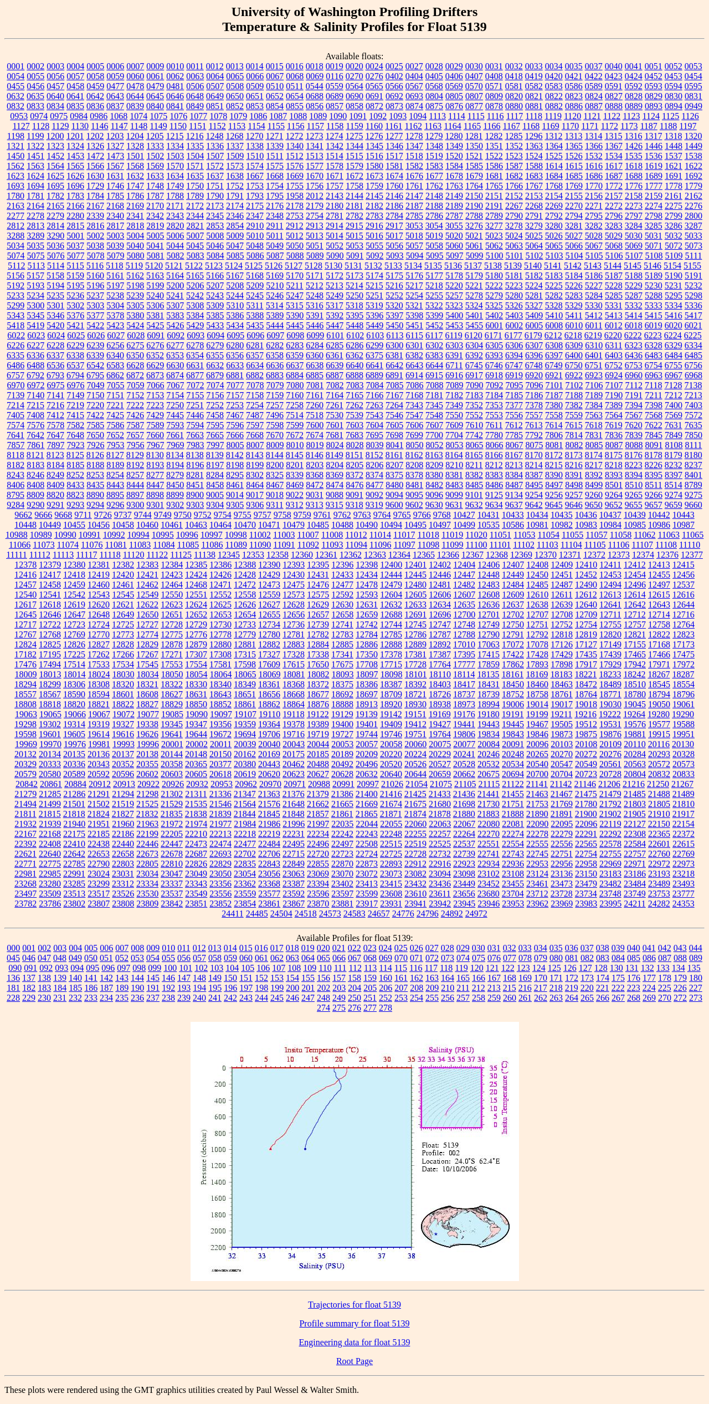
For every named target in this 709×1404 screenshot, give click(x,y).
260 (509, 997)
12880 (220, 644)
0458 (75, 86)
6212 (553, 335)
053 (137, 958)
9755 (242, 515)
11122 (157, 554)
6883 (275, 375)
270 (664, 997)
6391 (454, 355)
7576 (35, 425)
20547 (562, 764)
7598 (275, 425)
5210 (275, 285)
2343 (175, 215)
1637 (215, 176)
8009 (275, 445)
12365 (424, 554)
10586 (513, 524)
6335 (15, 355)
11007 (307, 534)
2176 (275, 205)
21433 (440, 794)
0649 (215, 96)
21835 (172, 814)
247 (308, 997)
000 (13, 948)
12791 (513, 634)
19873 (562, 734)
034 (540, 948)
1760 (394, 186)
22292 (610, 834)
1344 (354, 146)
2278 (35, 215)
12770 (99, 634)
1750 (195, 186)
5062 (494, 245)
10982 (562, 524)
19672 (220, 734)
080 (556, 958)
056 (184, 958)
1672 (354, 176)
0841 (175, 106)
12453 (610, 574)
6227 (35, 345)
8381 (454, 475)
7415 (75, 415)
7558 (554, 415)
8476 (354, 485)
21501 (74, 804)
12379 (50, 564)
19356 (220, 724)
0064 (215, 76)
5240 (155, 295)
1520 (454, 156)
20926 (173, 784)
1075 (158, 116)
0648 (195, 96)
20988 (319, 784)
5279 (494, 295)
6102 (355, 335)
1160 (374, 126)
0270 (354, 76)
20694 (513, 774)
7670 (275, 435)
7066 (156, 385)
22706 (269, 853)
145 (153, 978)
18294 (25, 684)
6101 (335, 335)
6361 (334, 355)
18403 (440, 684)
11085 (188, 544)
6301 (414, 345)
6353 (175, 355)
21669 (367, 804)
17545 (147, 664)
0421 (574, 76)
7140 (35, 395)
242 (230, 997)
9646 (574, 505)
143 (122, 978)
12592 (342, 594)
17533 (99, 664)
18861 (245, 704)
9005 (215, 495)
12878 (172, 644)
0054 (15, 76)
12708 (562, 614)
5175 (394, 275)
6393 (494, 355)
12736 (293, 624)
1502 (155, 156)
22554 (513, 843)
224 (649, 987)
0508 (235, 86)
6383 (434, 355)
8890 (95, 495)
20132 (25, 754)
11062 (644, 534)
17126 (562, 644)
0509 (255, 86)
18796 (683, 694)
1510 (255, 156)
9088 (334, 495)
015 (246, 948)
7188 (574, 395)
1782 (55, 195)
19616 (123, 734)
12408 (537, 564)
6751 (594, 365)
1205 (154, 136)
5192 (15, 285)
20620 (269, 774)
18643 (220, 694)
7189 (594, 395)
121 (492, 968)
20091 (513, 744)
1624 (35, 176)
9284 (15, 505)
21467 (562, 794)
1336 (215, 146)
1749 (175, 186)
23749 (635, 893)
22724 (367, 853)
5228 (614, 285)
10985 (635, 524)
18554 (683, 684)
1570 (175, 166)
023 (370, 948)
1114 (456, 116)
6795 (95, 375)
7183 (474, 395)
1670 (314, 176)
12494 (610, 584)
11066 (19, 544)
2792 (554, 215)
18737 (464, 694)
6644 (434, 365)
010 (168, 948)
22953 (537, 863)
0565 (374, 86)
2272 (614, 205)
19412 (415, 724)
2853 (215, 225)
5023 (494, 235)
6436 (634, 355)
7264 (394, 405)
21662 (318, 804)
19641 (172, 734)
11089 (236, 544)
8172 (554, 455)
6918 (494, 375)
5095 (435, 255)
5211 (294, 285)
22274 (513, 834)
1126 (689, 116)
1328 (135, 146)
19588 (683, 724)
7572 (693, 415)
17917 (586, 664)
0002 (35, 66)
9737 (123, 515)
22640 (50, 853)
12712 (635, 614)
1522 (494, 156)
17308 (220, 654)
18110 (440, 674)
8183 (35, 465)
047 (44, 958)
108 (294, 968)
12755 (610, 624)
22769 (683, 853)
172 (571, 978)
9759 (302, 515)
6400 (574, 355)
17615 (293, 664)
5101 (514, 255)
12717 (25, 624)
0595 (693, 86)
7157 (235, 395)
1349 (454, 146)
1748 (155, 186)
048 (59, 958)
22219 (269, 834)
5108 (654, 255)
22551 (488, 843)
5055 (374, 245)
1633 (155, 176)
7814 (574, 435)
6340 (115, 355)
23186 (635, 873)
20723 (586, 774)
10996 (187, 534)
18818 (50, 704)
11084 (163, 544)
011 (183, 948)
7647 (55, 435)
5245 (255, 295)
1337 (235, 146)
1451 (35, 156)
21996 (293, 824)
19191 (513, 714)
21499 (50, 804)
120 (477, 968)
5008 (215, 235)
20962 (246, 784)
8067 (514, 445)
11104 (571, 544)
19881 (635, 734)
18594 (99, 694)
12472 (245, 584)
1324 (75, 146)
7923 (76, 445)
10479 (293, 524)
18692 (342, 694)
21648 (293, 804)
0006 (115, 66)
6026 (96, 335)
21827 (123, 814)
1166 (491, 126)
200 (292, 987)
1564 (55, 166)
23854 (245, 903)
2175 (255, 205)
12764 (683, 624)
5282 (554, 295)
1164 (452, 126)
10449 (50, 524)
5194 (55, 285)
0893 (653, 106)
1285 (513, 136)
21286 (74, 794)
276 (354, 1007)
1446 (653, 146)
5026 (554, 235)
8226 (653, 465)
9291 (55, 505)
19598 (25, 734)
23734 (586, 893)
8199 (255, 465)
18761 (562, 694)
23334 (147, 883)
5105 (594, 255)
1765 (494, 186)
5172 (334, 275)
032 (509, 948)
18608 (147, 694)
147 (184, 978)
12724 (99, 624)
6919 (514, 375)
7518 (314, 415)
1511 (274, 156)
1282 (493, 136)
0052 (673, 66)
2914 (334, 225)
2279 (55, 215)
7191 (634, 395)
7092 (495, 385)
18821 (99, 704)
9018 (275, 495)
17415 (488, 654)
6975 (56, 385)
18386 (367, 684)
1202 (95, 136)
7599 (295, 425)
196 (230, 987)
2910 (255, 225)
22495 (293, 843)
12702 (513, 614)
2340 (115, 215)
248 (323, 997)
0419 (534, 76)
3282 (594, 225)
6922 (574, 375)
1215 (174, 136)
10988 (17, 534)
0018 (314, 66)
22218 (245, 834)
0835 (75, 106)
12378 (25, 564)
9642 (534, 505)
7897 (56, 445)
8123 (55, 455)
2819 (155, 225)
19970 (50, 744)
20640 (391, 774)
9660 (693, 505)
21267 (682, 784)
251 (370, 997)
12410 (586, 564)
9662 (23, 515)
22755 (610, 853)
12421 (147, 574)
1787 (155, 195)
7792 (534, 435)
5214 (354, 285)
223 (633, 987)
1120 (572, 116)
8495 (534, 485)
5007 (195, 235)
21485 (635, 794)
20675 (488, 774)
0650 (235, 96)
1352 (514, 146)
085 (633, 958)
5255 (434, 295)
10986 (659, 524)
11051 (500, 534)
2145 (374, 195)
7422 (95, 415)
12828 (123, 644)
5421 (75, 325)
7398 (653, 405)
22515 (391, 843)
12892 (440, 644)
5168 (255, 275)
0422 (594, 76)
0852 (235, 106)
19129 (342, 714)
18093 (343, 674)
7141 (55, 395)
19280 (659, 714)
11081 (116, 544)
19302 (50, 724)
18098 (392, 674)
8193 (155, 465)
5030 (634, 235)
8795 (15, 495)
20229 (440, 754)
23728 (562, 893)
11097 (404, 544)
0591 (614, 86)
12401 (415, 564)
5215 (374, 285)
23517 (99, 893)
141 (90, 978)
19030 (610, 704)
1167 (511, 126)
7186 (534, 395)
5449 (374, 325)
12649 (123, 614)
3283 (614, 225)
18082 (318, 674)
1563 (35, 166)
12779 (245, 634)
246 (292, 997)
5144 (612, 265)
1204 (134, 136)
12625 (220, 604)
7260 (314, 405)
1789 (195, 195)
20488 (318, 764)
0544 (314, 86)
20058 (391, 744)
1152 (216, 126)
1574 (255, 166)
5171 (314, 275)
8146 (314, 455)
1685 (574, 176)
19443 (488, 724)
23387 (293, 883)
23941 (415, 903)
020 (323, 948)
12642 (635, 604)
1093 (398, 116)
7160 (295, 395)
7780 (494, 435)
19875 (586, 734)
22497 (342, 843)
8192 (135, 465)
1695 (55, 186)
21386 (342, 794)
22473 (196, 843)
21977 (220, 824)
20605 (196, 774)
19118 (293, 714)
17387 (440, 654)
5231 (673, 285)
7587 (135, 425)
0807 (474, 96)
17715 (391, 664)
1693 (15, 186)
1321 (15, 146)
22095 (562, 824)
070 (401, 958)
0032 (514, 66)
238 (168, 997)
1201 (75, 136)
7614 (554, 425)
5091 (355, 255)
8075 (534, 445)
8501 (614, 485)
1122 (611, 116)
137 (28, 978)
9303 (195, 505)
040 (633, 948)
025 (401, 948)
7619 (614, 425)
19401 (367, 724)
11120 (134, 554)
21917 (683, 814)
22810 (172, 863)
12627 (269, 604)
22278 (537, 834)
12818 (562, 634)
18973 (464, 704)
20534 (513, 764)
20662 (464, 774)
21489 (683, 794)
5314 (275, 305)
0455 (15, 86)
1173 (629, 126)
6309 (574, 345)
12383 (147, 564)
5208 (235, 285)
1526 (574, 156)
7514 (295, 415)
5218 (434, 285)
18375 (342, 684)
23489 (659, 883)
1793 (255, 195)
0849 (195, 106)
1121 (591, 116)
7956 (136, 445)
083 (602, 958)
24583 (354, 913)
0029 (454, 66)
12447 (464, 574)
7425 (115, 415)
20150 (220, 754)
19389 (318, 724)
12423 (172, 574)
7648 (75, 435)
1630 (95, 176)
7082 (335, 385)
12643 (659, 604)
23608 (391, 893)
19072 (123, 714)
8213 (514, 465)
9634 (494, 505)
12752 (562, 624)
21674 (391, 804)
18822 (123, 704)
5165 (195, 275)
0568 (434, 86)
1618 (634, 166)
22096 (586, 824)
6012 (614, 325)
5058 (434, 245)
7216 (55, 405)
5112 (16, 265)
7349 (454, 405)
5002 (95, 235)
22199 (147, 834)
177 (649, 978)
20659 (440, 774)
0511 (294, 86)
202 (323, 987)
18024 (99, 674)
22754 (586, 853)
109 (309, 968)
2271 (594, 205)
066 (339, 958)
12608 (488, 594)
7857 (16, 445)
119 (461, 968)
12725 (123, 624)
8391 (574, 475)
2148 (434, 195)
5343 (15, 315)
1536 (653, 156)
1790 (215, 195)
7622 (653, 425)
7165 (354, 395)
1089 (318, 116)
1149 (158, 126)
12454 (635, 574)
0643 (115, 96)
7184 (494, 395)
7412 (55, 415)
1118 (533, 116)
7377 (514, 405)
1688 (634, 176)
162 (416, 978)
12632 (391, 604)
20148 (196, 754)
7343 (414, 405)
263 (556, 997)
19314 (74, 724)
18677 (318, 694)
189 (122, 987)
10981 (537, 524)
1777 (653, 186)
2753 (295, 215)
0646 (175, 96)
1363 (534, 146)
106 (263, 968)
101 (185, 968)
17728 (415, 664)
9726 (103, 515)
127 (585, 968)
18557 (25, 694)
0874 (414, 106)
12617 (25, 604)
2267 (514, 205)
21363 (269, 794)
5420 (55, 325)
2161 (673, 195)
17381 (415, 654)
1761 (414, 186)
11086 (212, 544)
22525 (440, 843)
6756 (693, 365)
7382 (574, 405)
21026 (392, 784)
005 (90, 948)
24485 (257, 913)
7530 (334, 415)
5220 (454, 285)
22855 (318, 863)
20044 (318, 744)
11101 (500, 544)
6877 (195, 375)
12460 (99, 584)
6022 (16, 335)
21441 (488, 794)
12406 (488, 564)
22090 (537, 824)
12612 (586, 594)
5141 (553, 265)
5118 (114, 265)
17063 (488, 644)
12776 (196, 634)
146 (168, 978)
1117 (514, 116)
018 (292, 948)
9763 (362, 515)
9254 (534, 495)
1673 (374, 176)
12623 (172, 604)
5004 (135, 235)
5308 (195, 305)
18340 (220, 684)
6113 (394, 335)
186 (90, 987)
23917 (367, 903)
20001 (172, 744)
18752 (513, 694)
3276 (474, 225)
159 (370, 978)
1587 (514, 166)
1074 (138, 116)
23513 (74, 893)
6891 (394, 375)
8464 (255, 485)
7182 (454, 395)
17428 (537, 654)
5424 (135, 325)
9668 (63, 515)
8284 (215, 475)
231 (59, 997)
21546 (220, 804)
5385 (215, 315)
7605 (394, 425)
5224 (534, 285)
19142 (391, 714)
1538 (693, 156)
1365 (574, 146)
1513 (314, 156)
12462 (147, 584)
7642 (35, 435)
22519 (415, 843)
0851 (215, 106)
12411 (610, 564)
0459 (95, 86)
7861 (36, 445)
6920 (534, 375)
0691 (374, 96)
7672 (295, 435)
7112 (634, 385)
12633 (415, 604)
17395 (464, 654)
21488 (659, 794)
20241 (464, 754)
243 (246, 997)
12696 (440, 614)
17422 (513, 654)
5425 (155, 325)
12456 (683, 574)
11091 (284, 544)
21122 (512, 784)
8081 (554, 445)
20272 (586, 754)
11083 (140, 544)
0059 (115, 76)
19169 (440, 714)
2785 (414, 215)
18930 (415, 704)
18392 (415, 684)
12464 (172, 584)
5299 (15, 305)
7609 (454, 425)
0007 (135, 66)
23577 (269, 893)
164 (447, 978)
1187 (648, 126)
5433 (215, 325)
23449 (464, 883)
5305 (135, 305)
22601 (659, 843)
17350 (367, 654)
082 (587, 958)
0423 (614, 76)
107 (278, 968)
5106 (614, 255)
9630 (434, 505)
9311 (274, 505)
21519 (123, 804)
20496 (367, 764)
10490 (367, 524)
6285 (334, 345)
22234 (318, 834)
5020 (454, 235)
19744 (367, 734)
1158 (334, 126)
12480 (415, 584)
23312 (123, 883)
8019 (315, 445)
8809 (35, 495)
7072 (195, 385)
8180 (693, 455)
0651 (255, 96)
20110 (634, 744)
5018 (414, 235)
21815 (50, 814)
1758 (354, 186)
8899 (175, 495)
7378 (534, 405)
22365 (659, 834)
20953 (221, 784)
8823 (75, 495)
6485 (693, 355)
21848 (293, 814)
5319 (374, 305)
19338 (147, 724)
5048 (255, 245)
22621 (25, 853)
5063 (514, 245)
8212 (494, 465)
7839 (634, 435)
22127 (635, 824)
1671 (334, 176)
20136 (99, 754)
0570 (474, 86)
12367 (472, 554)
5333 (653, 305)
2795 (594, 215)
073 (447, 958)
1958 (295, 195)
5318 (354, 305)
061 (261, 958)
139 (59, 978)
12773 (123, 634)
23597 (342, 893)
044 (695, 948)
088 (680, 958)
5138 (493, 265)
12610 (537, 594)
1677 (434, 176)
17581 (220, 664)
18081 (294, 674)
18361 (269, 684)
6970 (16, 385)
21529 (172, 804)
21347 (245, 794)
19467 (537, 724)
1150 (178, 126)
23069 (318, 873)
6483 (653, 355)
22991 (74, 873)
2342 (155, 215)
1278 (414, 136)
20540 (537, 764)
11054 (548, 534)
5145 (632, 265)
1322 (35, 146)
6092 (175, 335)
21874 (415, 814)
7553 (494, 415)
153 (277, 978)
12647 (74, 614)
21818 (74, 814)
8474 (334, 485)
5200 (175, 285)
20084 (488, 744)
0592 (634, 86)
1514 (334, 156)
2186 (394, 205)
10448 (25, 524)
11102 (524, 544)
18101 (416, 674)
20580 (50, 774)
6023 (36, 335)
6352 (155, 355)
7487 (255, 415)
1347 (414, 146)
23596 (318, 893)
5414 (634, 315)
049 (75, 958)
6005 (534, 325)
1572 (215, 166)
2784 (394, 215)
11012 (356, 534)
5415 (653, 315)
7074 (215, 385)
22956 (562, 863)
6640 (354, 365)
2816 (95, 225)
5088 (295, 255)
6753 (634, 365)
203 (339, 987)
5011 (274, 235)
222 (618, 987)
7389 (614, 405)
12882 (269, 644)
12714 (659, 614)
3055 (454, 225)
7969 (175, 445)
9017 (255, 495)
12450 (537, 574)
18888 (342, 704)
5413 (614, 315)
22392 (25, 843)
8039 (375, 445)
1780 (15, 195)
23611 (439, 893)
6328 (653, 345)
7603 (354, 425)
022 (354, 948)
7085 (395, 385)
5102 (534, 255)
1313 (573, 136)
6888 (354, 375)
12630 (342, 604)
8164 (454, 455)
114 (385, 968)
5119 (134, 265)
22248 (391, 834)
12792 (537, 634)
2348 (275, 215)
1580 (374, 166)
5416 (673, 315)
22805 (147, 863)
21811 (25, 814)
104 (232, 968)
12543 (99, 594)
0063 (195, 76)
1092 (378, 116)
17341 (342, 654)
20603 (172, 774)
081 (571, 958)
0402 (394, 76)
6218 (573, 335)
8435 (95, 485)
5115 (75, 265)
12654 (245, 614)
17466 (659, 654)
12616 (683, 594)
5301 (55, 305)
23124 (537, 873)
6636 (275, 365)
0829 (653, 96)
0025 (394, 66)
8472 (314, 485)
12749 (488, 624)
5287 (634, 295)
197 (246, 987)
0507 (215, 86)
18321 (147, 684)
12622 (147, 604)
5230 (653, 285)
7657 (135, 435)
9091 (354, 495)
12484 (513, 584)
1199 (35, 136)
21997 (318, 824)
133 (663, 968)
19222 (610, 714)
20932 (197, 784)
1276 (374, 136)
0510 (275, 86)
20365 (196, 764)
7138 (693, 385)
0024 (374, 66)
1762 (434, 186)
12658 (342, 614)
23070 (342, 873)
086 (649, 958)
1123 (631, 116)
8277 (155, 475)
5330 (594, 305)
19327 (123, 724)
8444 (135, 485)
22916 (440, 863)
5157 (35, 275)
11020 (476, 534)
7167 (394, 395)
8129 (135, 455)
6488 (35, 365)
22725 (391, 853)
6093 (195, 335)
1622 (693, 166)
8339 (295, 475)
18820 (74, 704)
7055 (116, 385)
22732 (440, 853)
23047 (172, 873)
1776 (634, 186)
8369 (334, 475)
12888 (391, 644)
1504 (195, 156)
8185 (75, 465)
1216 (194, 136)
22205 (172, 834)
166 (478, 978)
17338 (318, 654)
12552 (220, 594)
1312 (553, 136)
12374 (643, 554)
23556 (220, 893)
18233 (610, 674)
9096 (434, 495)
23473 (562, 883)
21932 (25, 824)
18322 (172, 684)
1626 (75, 176)
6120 (473, 335)
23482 (610, 883)
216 (525, 987)
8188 (95, 465)
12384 (172, 564)
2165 (55, 205)
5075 (36, 255)
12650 (147, 614)
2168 (115, 205)
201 (308, 987)
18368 (293, 684)
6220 (613, 335)
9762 (342, 515)
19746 (391, 734)
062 (277, 958)
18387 (391, 684)
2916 (374, 225)
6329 (673, 345)
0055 (35, 76)
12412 (635, 564)
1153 (236, 126)
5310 (235, 305)
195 (215, 987)
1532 (594, 156)
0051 (653, 66)
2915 (354, 225)
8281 (195, 475)
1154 (256, 126)
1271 (274, 136)
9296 (115, 505)
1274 (334, 136)
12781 (293, 634)
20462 (293, 764)
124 (539, 968)
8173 (574, 455)
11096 (380, 544)
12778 (220, 634)
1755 (295, 186)
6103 (375, 335)
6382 (414, 355)
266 (602, 997)
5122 (194, 265)
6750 (574, 365)
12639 (562, 604)
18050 (172, 674)
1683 (534, 176)
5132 (373, 265)
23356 (220, 883)
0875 (434, 106)
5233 (15, 295)
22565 (586, 843)
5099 (475, 255)
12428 (245, 574)
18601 (123, 694)
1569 (155, 166)
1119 (553, 116)
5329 (574, 305)
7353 (494, 405)
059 (230, 958)
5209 (255, 285)
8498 (574, 485)
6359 (295, 355)
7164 (334, 395)
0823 (574, 96)
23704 (513, 893)
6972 (36, 385)
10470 (245, 524)
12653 (220, 614)
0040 (614, 66)
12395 (318, 564)
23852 (220, 903)
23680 (488, 893)
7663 (195, 435)
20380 (245, 764)
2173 (215, 205)
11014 (380, 534)
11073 (43, 544)
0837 (115, 106)
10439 (635, 515)
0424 (634, 76)
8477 (374, 485)
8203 (314, 465)
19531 (610, 724)
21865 (367, 814)
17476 (25, 664)
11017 (404, 534)
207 (401, 987)
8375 (394, 475)
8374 (374, 475)
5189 (653, 275)
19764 (440, 734)
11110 (689, 544)
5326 (514, 305)
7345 (434, 405)
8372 (354, 475)
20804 (635, 774)
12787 (440, 634)
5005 (155, 235)
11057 (596, 534)
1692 (693, 176)
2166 (75, 205)
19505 (562, 724)
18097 (367, 674)
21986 (269, 824)
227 (695, 987)
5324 (474, 305)
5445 (295, 325)
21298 (147, 794)
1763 (454, 186)
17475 (683, 654)
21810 (683, 804)
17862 (513, 664)
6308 (554, 345)
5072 (673, 245)
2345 (215, 215)
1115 (476, 116)
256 (447, 997)
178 (664, 978)
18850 (196, 704)
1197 (687, 126)
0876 (454, 106)
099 (154, 968)
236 (137, 997)
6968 (693, 375)
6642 (394, 365)
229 (28, 997)
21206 (609, 784)
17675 (342, 664)
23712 (537, 893)
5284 (594, 295)
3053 (414, 225)
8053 (455, 445)
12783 (342, 634)
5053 (354, 245)
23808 (123, 903)
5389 (275, 315)
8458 (215, 485)
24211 (634, 903)
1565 (75, 166)
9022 (295, 495)
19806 (464, 734)
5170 (295, 275)
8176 (634, 455)
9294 (95, 505)
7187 (554, 395)
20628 (342, 774)
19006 (513, 704)
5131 (353, 265)
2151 (494, 195)
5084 (215, 255)
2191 (494, 205)
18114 (464, 674)
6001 (494, 325)
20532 (488, 764)
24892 (452, 913)
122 (508, 968)
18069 (270, 674)
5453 (454, 325)
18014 (75, 674)
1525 (554, 156)
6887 (334, 375)
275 (339, 1007)
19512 (586, 724)
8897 (135, 495)
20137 (123, 754)
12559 (269, 594)
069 (385, 958)
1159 (354, 126)
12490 (586, 584)
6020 (673, 325)
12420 (123, 574)
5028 (594, 235)
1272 (294, 136)
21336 (220, 794)
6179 (533, 335)
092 (46, 968)
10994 (138, 534)
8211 (473, 465)
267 (618, 997)
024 (385, 948)
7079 (275, 385)
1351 (494, 146)
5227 (594, 285)
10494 (391, 524)
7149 (75, 395)
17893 (537, 664)
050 (90, 958)
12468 (196, 584)
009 (153, 948)
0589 (594, 86)
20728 (610, 774)
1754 (275, 186)
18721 (415, 694)
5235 (55, 295)
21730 (488, 804)
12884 (318, 644)
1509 (235, 156)
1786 (135, 195)
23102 (488, 873)
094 (77, 968)
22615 (683, 843)
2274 (653, 205)
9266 (653, 495)
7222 (135, 405)
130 (616, 968)
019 (308, 948)
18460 (537, 684)
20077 (464, 744)
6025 (76, 335)
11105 (595, 544)
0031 (494, 66)
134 (678, 968)
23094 (440, 873)
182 (28, 987)
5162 (135, 275)
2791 (534, 215)
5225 (554, 285)
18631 (196, 694)
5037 (75, 245)
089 (695, 958)
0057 (75, 76)
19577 (659, 724)
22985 (50, 873)
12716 (683, 614)
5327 (534, 305)
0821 (534, 96)
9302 (175, 505)
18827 (147, 704)
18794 (659, 694)
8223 (634, 465)
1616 (594, 166)
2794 (574, 215)
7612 (514, 425)
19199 (537, 714)
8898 (155, 495)
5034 (15, 245)
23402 (342, 883)
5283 (574, 295)
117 (431, 968)
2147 (414, 195)
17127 (586, 644)
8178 (653, 455)
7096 (534, 385)
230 (44, 997)
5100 (495, 255)
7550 (454, 415)
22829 (220, 863)
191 (153, 987)
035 (556, 948)
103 (216, 968)
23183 (610, 873)
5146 (652, 265)
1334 (175, 146)
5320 (394, 305)
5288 (653, 295)
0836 (95, 106)
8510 (634, 485)
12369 (521, 554)
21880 (464, 814)
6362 (354, 355)
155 (308, 978)
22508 (367, 843)
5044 (175, 245)
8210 (454, 465)
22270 (488, 834)
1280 (454, 136)
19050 (659, 704)
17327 (269, 654)
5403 (514, 315)
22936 (513, 863)
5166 (215, 275)
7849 (673, 435)
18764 (586, 694)
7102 (574, 385)
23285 (74, 883)
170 (540, 978)
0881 (534, 106)
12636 (488, 604)
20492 (342, 764)
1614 (554, 166)
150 (230, 978)
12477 (342, 584)
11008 (332, 534)
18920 (391, 704)
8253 (95, 475)
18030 (123, 674)
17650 (318, 664)
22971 (635, 863)
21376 (293, 794)
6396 (534, 355)
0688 (314, 96)
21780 (586, 804)
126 (570, 968)
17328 (293, 654)
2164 (35, 205)
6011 (593, 325)
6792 (35, 375)
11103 (547, 544)
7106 (594, 385)
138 (44, 978)
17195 (50, 654)
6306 (514, 345)
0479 (155, 86)
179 (680, 978)
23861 (269, 903)
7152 (135, 395)
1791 (235, 195)
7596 (235, 425)
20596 (123, 774)
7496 (275, 415)
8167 (514, 455)
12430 (293, 574)
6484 (673, 355)
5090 (335, 255)
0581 (514, 86)
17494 (50, 664)
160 (385, 978)
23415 (391, 883)
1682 (514, 176)
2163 (15, 205)
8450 (175, 485)
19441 (464, 724)
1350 (474, 146)
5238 (115, 295)
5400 (454, 315)
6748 (534, 365)
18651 (245, 694)
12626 (245, 604)
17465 (635, 654)
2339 (95, 215)
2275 (673, 205)
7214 (15, 405)
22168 (50, 834)
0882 (554, 106)
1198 (15, 136)
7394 (634, 405)
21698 (464, 804)
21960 (123, 824)
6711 (454, 365)
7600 (314, 425)
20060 (415, 744)
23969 (562, 903)
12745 (415, 624)
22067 (464, 824)
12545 (123, 594)
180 (695, 978)
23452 (488, 883)
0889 (634, 106)
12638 (537, 604)
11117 (86, 554)
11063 (669, 534)
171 (556, 978)
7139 (15, 395)
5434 (235, 325)
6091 (156, 335)
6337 (55, 355)
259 (494, 997)
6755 (673, 365)
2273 (634, 205)
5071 (653, 245)
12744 (391, 624)
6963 (653, 375)
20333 (50, 764)
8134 (175, 455)
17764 (440, 664)
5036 (55, 245)
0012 (215, 66)
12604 (391, 594)
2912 (295, 225)
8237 (693, 465)
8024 (335, 445)
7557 (534, 415)
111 (340, 968)
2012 (314, 195)
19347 (196, 724)
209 (432, 987)
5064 (534, 245)
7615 (574, 425)
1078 (218, 116)
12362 (351, 554)
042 (664, 948)
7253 (235, 405)
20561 (610, 764)
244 (261, 997)
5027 (574, 235)
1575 (275, 166)
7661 (175, 435)
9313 (314, 505)
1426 (634, 146)
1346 (394, 146)
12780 (269, 634)
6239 (95, 345)
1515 (354, 156)
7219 (75, 405)
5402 (494, 315)
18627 (172, 694)
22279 (562, 834)
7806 (554, 435)
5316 (314, 305)
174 (602, 978)
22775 (50, 863)
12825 (50, 644)
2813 (35, 225)
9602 (414, 505)
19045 (635, 704)
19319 (99, 724)
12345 (229, 554)
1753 (255, 186)
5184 (574, 275)
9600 (394, 505)
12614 (635, 594)
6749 (554, 365)
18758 (537, 694)
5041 (155, 245)
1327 (115, 146)
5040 (135, 245)
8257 (135, 475)
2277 (15, 215)
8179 (673, 455)
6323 (634, 345)
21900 (586, 814)
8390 (554, 475)
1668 (275, 176)
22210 (196, 834)
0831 (693, 96)
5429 (195, 325)
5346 (55, 315)
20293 (659, 754)
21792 (610, 804)
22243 (367, 834)
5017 (394, 235)
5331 (614, 305)
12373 (619, 554)
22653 (99, 853)
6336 (35, 355)
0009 (155, 66)
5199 (155, 285)
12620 (99, 604)
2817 (115, 225)
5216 (394, 285)
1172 (609, 126)
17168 (659, 644)
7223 (155, 405)
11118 (109, 554)
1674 (394, 176)
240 (199, 997)
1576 (295, 166)
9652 (614, 505)
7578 (55, 425)
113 (370, 968)
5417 (693, 315)
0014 (255, 66)
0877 (474, 106)
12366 (448, 554)
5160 (95, 275)
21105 (465, 784)
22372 (683, 834)
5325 (494, 305)
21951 (99, 824)
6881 (235, 375)
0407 (474, 76)
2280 (75, 215)
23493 (683, 883)
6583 (115, 365)
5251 (374, 295)
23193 (659, 873)
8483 (454, 485)
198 (261, 987)
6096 (255, 335)
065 (323, 958)
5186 (594, 275)
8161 (394, 455)
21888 (513, 814)
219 (571, 987)
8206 (374, 465)
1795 (275, 195)
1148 (138, 126)
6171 (493, 335)
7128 (673, 385)
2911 (274, 225)
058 (215, 958)
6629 (155, 365)
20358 (172, 764)
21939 (50, 824)
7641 (15, 435)
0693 (414, 96)
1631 (115, 176)
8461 (235, 485)
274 (323, 1007)
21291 (99, 794)
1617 (614, 166)
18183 (561, 674)
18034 (148, 674)
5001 (75, 235)
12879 (196, 644)
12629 (318, 604)
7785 (514, 435)
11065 (692, 534)
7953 (116, 445)
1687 (614, 176)
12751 (537, 624)
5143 (593, 265)
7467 (235, 415)
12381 (99, 564)
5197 (115, 285)
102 (201, 968)
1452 (55, 156)
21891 (562, 814)
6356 (235, 355)
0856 (314, 106)
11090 (260, 544)
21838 (196, 814)
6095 (235, 335)
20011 (221, 744)
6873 (155, 375)
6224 (673, 335)
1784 (95, 195)
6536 (55, 365)
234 (106, 997)
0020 (354, 66)
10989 (41, 534)
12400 (391, 564)
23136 (562, 873)
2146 (394, 195)
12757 (635, 624)
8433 (75, 485)
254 (416, 997)
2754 (314, 215)
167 (494, 978)
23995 (610, 903)
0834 (55, 106)
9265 (634, 495)
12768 (50, 634)
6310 (594, 345)
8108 (674, 445)
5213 (334, 285)
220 (587, 987)
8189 (115, 465)
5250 (354, 295)
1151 (197, 126)
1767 (534, 186)
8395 (653, 475)
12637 (513, 604)
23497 (25, 893)
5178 (454, 275)
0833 (35, 106)
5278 (474, 295)
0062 (175, 76)
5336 (693, 305)
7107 (614, 385)
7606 (414, 425)
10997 (212, 534)
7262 (354, 405)
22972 (659, 863)
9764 (382, 515)
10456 (99, 524)
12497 (659, 584)
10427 (464, 515)
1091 (358, 116)
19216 (585, 714)
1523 (514, 156)
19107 (245, 714)
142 (106, 978)
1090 (338, 116)
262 (540, 997)
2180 (334, 205)
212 (478, 987)
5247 (295, 295)
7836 (614, 435)
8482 (434, 485)
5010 (255, 235)
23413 (367, 883)
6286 (354, 345)
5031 (653, 235)
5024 (514, 235)
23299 (99, 883)
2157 (614, 195)
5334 (673, 305)
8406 (15, 485)
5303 (95, 305)
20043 (293, 744)
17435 (586, 654)
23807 (99, 903)
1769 (574, 186)
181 (13, 987)
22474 (220, 843)
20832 (659, 774)
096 (108, 968)
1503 (175, 156)
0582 (534, 86)
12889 (415, 644)
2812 (15, 225)
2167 (95, 205)
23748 (610, 893)
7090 (475, 385)
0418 (514, 76)
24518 (306, 913)
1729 (95, 186)
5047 (235, 245)
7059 (136, 385)
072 (432, 958)
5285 (614, 295)
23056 (269, 873)
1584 (454, 166)
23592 (293, 893)
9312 (295, 505)
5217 (414, 285)
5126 (273, 265)
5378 (115, 315)
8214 (534, 465)
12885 (342, 644)
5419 (35, 325)
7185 (514, 395)
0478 (135, 86)
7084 (375, 385)
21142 (561, 784)
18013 (50, 674)
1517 (394, 156)
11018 (428, 534)
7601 (334, 425)
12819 (586, 634)
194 (199, 987)
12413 (659, 564)
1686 (594, 176)
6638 (314, 365)
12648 (99, 614)
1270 (254, 136)
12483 (488, 584)
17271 (172, 654)
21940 (74, 824)
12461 (123, 584)
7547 (414, 415)
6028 (136, 335)
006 (106, 948)
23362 (245, 883)
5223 (514, 285)
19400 (342, 724)
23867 (293, 903)
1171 (589, 126)
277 (370, 1007)
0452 (653, 76)
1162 (413, 126)
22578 (610, 843)
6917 (474, 375)
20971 (295, 784)
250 (354, 997)
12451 (562, 574)
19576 (635, 724)
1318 (673, 136)
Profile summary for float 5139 (354, 1323)
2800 (693, 215)
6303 (454, 345)
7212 (673, 395)
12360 (302, 554)
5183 (554, 275)
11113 (63, 554)
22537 (464, 843)
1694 (35, 186)
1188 (668, 126)
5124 (234, 265)
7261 (334, 405)
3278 (514, 225)
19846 (537, 734)
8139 (215, 455)
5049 (275, 245)
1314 (593, 136)
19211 (561, 714)
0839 (135, 106)
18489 (610, 684)
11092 (308, 544)
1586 (494, 166)
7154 (175, 395)
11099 (452, 544)
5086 (255, 255)
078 (525, 958)
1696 (75, 186)
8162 (414, 455)
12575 (318, 594)
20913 (124, 784)
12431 (318, 574)
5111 (693, 255)
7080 (295, 385)
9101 (474, 495)
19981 (99, 744)
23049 (196, 873)
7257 (275, 405)
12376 (667, 554)
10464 (220, 524)
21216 (634, 784)
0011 (194, 66)
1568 (135, 166)
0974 (39, 116)
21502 (99, 804)
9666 (43, 515)
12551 (196, 594)
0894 (673, 106)
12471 (220, 584)
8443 (115, 485)
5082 (175, 255)
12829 (147, 644)
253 (401, 997)
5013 (314, 235)
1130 (80, 126)
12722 (50, 624)
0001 (15, 66)
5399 (434, 315)
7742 (474, 435)
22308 (635, 834)
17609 (269, 664)
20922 (148, 784)
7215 (35, 405)
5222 (494, 285)
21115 (489, 784)
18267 (659, 674)
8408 (35, 485)
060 (246, 958)
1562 (15, 166)
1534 (614, 156)
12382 (123, 564)
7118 (653, 385)
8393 (614, 475)
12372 (594, 554)
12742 (367, 624)
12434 (367, 574)
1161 (393, 126)
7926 (96, 445)
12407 (513, 564)
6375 (374, 355)
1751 (215, 186)
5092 (375, 255)
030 (478, 948)
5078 (96, 255)
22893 (391, 863)
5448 (354, 325)
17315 (245, 654)
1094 (418, 116)
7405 (15, 415)
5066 (574, 245)
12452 (586, 574)
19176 (464, 714)
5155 (692, 265)
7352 (474, 405)
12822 (659, 634)
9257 (574, 495)
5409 (534, 315)
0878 (494, 106)
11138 (204, 554)
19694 (245, 734)
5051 (314, 245)
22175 (74, 834)
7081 (315, 385)
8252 (75, 475)
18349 (245, 684)
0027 (414, 66)
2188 (434, 205)
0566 (394, 86)
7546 (394, 415)
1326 (95, 146)
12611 (561, 594)
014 (230, 948)
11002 (260, 534)
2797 (634, 215)
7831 (594, 435)
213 (494, 987)
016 (261, 948)
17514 (74, 664)
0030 (474, 66)
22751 (562, 853)
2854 (235, 225)
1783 (75, 195)
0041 (634, 66)
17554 (196, 664)
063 (292, 958)
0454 (693, 76)
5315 (295, 305)
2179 (314, 205)
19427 (440, 724)
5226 (574, 285)
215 (509, 987)
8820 (55, 495)
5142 (573, 265)
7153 (155, 395)
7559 (574, 415)
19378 (293, 724)
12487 (562, 584)
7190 (614, 395)
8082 (574, 445)
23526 (123, 893)
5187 (614, 275)
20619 (245, 774)
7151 (115, 395)
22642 (74, 853)
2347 (255, 215)
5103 (554, 255)
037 (587, 948)
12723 (74, 624)
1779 (693, 186)
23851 (196, 903)
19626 (147, 734)
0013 (235, 66)
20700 (537, 774)
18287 (683, 674)
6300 (394, 345)
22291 (586, 834)
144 (137, 978)
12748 (464, 624)
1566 (95, 166)
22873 (367, 863)
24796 (428, 913)
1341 (314, 146)
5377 (95, 315)
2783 (374, 215)
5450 (394, 325)
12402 (440, 564)
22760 (659, 853)
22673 (147, 853)
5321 (414, 305)
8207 (394, 465)
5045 (195, 245)
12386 (220, 564)
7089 (455, 385)
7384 (594, 405)
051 (106, 958)
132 (647, 968)
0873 (394, 106)
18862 (269, 704)
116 (415, 968)
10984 (610, 524)
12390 (269, 564)
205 (370, 987)
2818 (135, 225)
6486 (15, 365)
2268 (534, 205)
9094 (394, 495)
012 (199, 948)
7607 (434, 425)
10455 (74, 524)
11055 (572, 534)
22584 (635, 843)
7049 (96, 385)
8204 (334, 465)
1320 (693, 136)
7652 (115, 435)
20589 (74, 774)
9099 (454, 495)
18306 (74, 684)
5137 (473, 265)
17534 (123, 664)
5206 (195, 285)
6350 (135, 355)
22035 (342, 824)
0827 (614, 96)
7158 (255, 395)
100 (170, 968)
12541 (50, 594)
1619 (653, 166)
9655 (634, 505)
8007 (255, 445)
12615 (659, 594)
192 (168, 987)
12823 (683, 634)
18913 (367, 704)
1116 (495, 116)
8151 (354, 455)
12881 (245, 644)
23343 (196, 883)
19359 (245, 724)
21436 (464, 794)
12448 (488, 574)
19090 (197, 714)
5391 (314, 315)
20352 (123, 764)
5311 (254, 305)
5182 (534, 275)
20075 (440, 744)
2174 (235, 205)
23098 (464, 873)
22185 (99, 834)
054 (153, 958)
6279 (215, 345)
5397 (394, 315)
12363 (375, 554)
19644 (196, 734)
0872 (374, 106)
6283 (295, 345)
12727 (147, 624)
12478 (367, 584)
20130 (683, 744)
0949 (693, 106)
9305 (235, 505)
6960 (634, 375)
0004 (75, 66)
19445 (513, 724)
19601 (50, 734)
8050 (415, 445)
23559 (245, 893)
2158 (634, 195)
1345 (374, 146)
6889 (374, 375)
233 (90, 997)
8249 (55, 475)
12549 (147, 594)
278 (385, 1007)
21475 (586, 794)
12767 (25, 634)
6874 (175, 375)
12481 (440, 584)
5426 (175, 325)
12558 (245, 594)
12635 (464, 604)
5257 (454, 295)
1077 (198, 116)
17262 (99, 654)
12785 (391, 634)
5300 (35, 305)
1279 (434, 136)
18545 (659, 684)
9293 (75, 505)
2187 (414, 205)
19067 (99, 714)
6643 (414, 365)
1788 (175, 195)
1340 (295, 146)
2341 (135, 215)
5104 (574, 255)
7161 (314, 395)
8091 (654, 445)
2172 (195, 205)
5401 (474, 315)
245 (277, 997)
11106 (618, 544)
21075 (441, 784)
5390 (295, 315)
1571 (195, 166)
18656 (269, 694)
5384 (195, 315)
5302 (75, 305)
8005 (235, 445)
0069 (314, 76)
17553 (172, 664)
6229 (75, 345)
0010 (175, 66)
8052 (435, 445)
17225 (74, 654)
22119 (610, 824)
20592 (99, 774)
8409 (55, 485)
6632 (215, 365)
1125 (670, 116)
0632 (15, 96)
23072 (367, 873)
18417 (464, 684)
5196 (95, 285)
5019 (434, 235)
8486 (494, 485)
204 (354, 987)
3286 (673, 225)
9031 (314, 495)
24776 (403, 913)
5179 (474, 275)
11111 (16, 554)
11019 (452, 534)
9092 (374, 495)
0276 (374, 76)
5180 (494, 275)
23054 (245, 873)
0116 (334, 76)
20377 (220, 764)
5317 (334, 305)
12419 (99, 574)
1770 (594, 186)
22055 (391, 824)
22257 (440, 834)
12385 (196, 564)
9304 (215, 505)
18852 (220, 704)
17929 (610, 664)
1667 (255, 176)
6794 (75, 375)
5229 (634, 285)
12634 (440, 604)
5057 (414, 245)
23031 (123, 873)
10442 (659, 515)
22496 (318, 843)
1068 (118, 116)
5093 (395, 255)
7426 (135, 415)
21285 (50, 794)
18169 (537, 674)
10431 (488, 515)
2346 (235, 215)
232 (75, 997)
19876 (610, 734)
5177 (434, 275)
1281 (473, 136)
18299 (50, 684)
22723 (342, 853)
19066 (75, 714)
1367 (614, 146)
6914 (414, 375)
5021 (474, 235)
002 (44, 948)
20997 (368, 784)
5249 (334, 295)
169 (525, 978)
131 (632, 968)
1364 (554, 146)
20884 (75, 784)
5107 (634, 255)
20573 (683, 764)
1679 (474, 176)
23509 (50, 893)
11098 (428, 544)
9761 (322, 515)
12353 (253, 554)
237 (153, 997)
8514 (673, 485)
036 (571, 948)
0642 (95, 96)
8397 (673, 475)
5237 (95, 295)
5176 (414, 275)
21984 (245, 824)
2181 (354, 205)
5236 (75, 295)
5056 (394, 245)
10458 (123, 524)
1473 (115, 156)
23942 (440, 903)
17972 (683, 664)
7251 (195, 405)
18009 (26, 674)
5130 (333, 265)
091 (30, 968)
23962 (537, 903)
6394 (514, 355)
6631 (195, 365)
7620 (634, 425)
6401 (594, 355)
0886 (574, 106)
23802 (74, 903)
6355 (215, 355)
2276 (693, 205)
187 (106, 987)
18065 (245, 674)
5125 (254, 265)
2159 (653, 195)
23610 (415, 893)
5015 (354, 235)
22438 (99, 843)
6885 (314, 375)
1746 (115, 186)
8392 (594, 475)
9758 (282, 515)
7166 (374, 395)
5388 (255, 315)
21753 (537, 804)
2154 (554, 195)
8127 (115, 455)
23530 (147, 893)
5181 (514, 275)
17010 (464, 644)
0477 (115, 86)
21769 (562, 804)
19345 (172, 724)
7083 (355, 385)
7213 (693, 395)
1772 (614, 186)
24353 (683, 903)
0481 (175, 86)
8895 (115, 495)
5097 (455, 255)
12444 (391, 574)
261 (525, 997)
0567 (414, 86)
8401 (693, 475)
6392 (474, 355)
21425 (415, 794)
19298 (25, 724)
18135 (488, 674)
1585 (474, 166)
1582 (414, 166)
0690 (354, 96)
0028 (434, 66)
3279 (534, 225)
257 (463, 997)
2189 (454, 205)
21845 (269, 814)
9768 (442, 515)
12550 (172, 594)
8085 (594, 445)
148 (199, 978)
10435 (562, 515)
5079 (116, 255)
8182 (15, 465)
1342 (334, 146)
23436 (440, 883)
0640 (55, 96)
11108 (666, 544)
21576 (269, 804)
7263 (374, 405)
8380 (434, 475)
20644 (415, 774)
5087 (275, 255)
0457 (55, 86)
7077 (235, 385)
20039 (245, 744)
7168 (414, 395)
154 (292, 978)
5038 (95, 245)
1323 (55, 146)
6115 (414, 335)
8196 (195, 465)
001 (28, 948)
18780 (635, 694)
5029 (614, 235)
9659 (673, 505)
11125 (181, 554)
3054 (434, 225)
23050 (220, 873)
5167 (235, 275)
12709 (586, 614)
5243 (215, 295)
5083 (195, 255)
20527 (440, 764)
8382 (474, 475)
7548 (434, 415)
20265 (537, 754)
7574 (15, 425)
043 (680, 948)
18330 (196, 684)
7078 (255, 385)
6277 (175, 345)
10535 (488, 524)
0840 (155, 106)
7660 (155, 435)
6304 (474, 345)
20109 (610, 744)
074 (463, 958)
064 (308, 958)
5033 (693, 235)
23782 (25, 903)
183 (44, 987)
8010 (295, 445)
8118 (15, 455)
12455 (659, 574)
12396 (342, 564)
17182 (25, 654)
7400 (673, 405)
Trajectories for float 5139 (354, 1304)
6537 (75, 365)
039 (618, 948)
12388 (245, 564)
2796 (614, 215)
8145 (295, 455)
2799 (673, 215)
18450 (513, 684)
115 (400, 968)
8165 (474, 455)
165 (463, 978)
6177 (513, 335)
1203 (115, 136)
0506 (195, 86)
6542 (95, 365)
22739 (464, 853)
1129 (60, 126)
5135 (433, 265)
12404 (464, 564)
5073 (693, 245)
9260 (594, 495)
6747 (514, 365)
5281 (534, 295)
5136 (453, 265)
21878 (440, 814)
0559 (334, 86)
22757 (635, 853)
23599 (367, 893)
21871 (391, 814)
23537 (172, 893)
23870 (318, 903)
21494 (25, 804)
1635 (195, 176)
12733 (245, 624)
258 (478, 997)
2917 (394, 225)
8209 (434, 465)
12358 (277, 554)
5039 (115, 245)
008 (137, 948)
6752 (614, 365)
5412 (594, 315)
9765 (402, 515)
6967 (673, 375)
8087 (614, 445)
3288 (15, 235)
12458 (50, 584)
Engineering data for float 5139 (354, 1342)
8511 (653, 485)
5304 (115, 305)
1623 (15, 176)
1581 (394, 166)
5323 (454, 305)
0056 (55, 76)
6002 (514, 325)
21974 (196, 824)
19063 (26, 714)
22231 (293, 834)
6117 (434, 335)
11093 (332, 544)
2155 (574, 195)
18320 (123, 684)
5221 (474, 285)
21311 (196, 794)
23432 (415, 883)
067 (354, 958)
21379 (318, 794)
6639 (334, 365)
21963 (147, 824)
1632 (135, 176)
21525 (147, 804)
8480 (394, 485)
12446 (440, 574)
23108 (513, 873)
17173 (683, 644)
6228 (55, 345)
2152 (514, 195)
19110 (269, 714)
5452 (434, 325)
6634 (255, 365)
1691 (673, 176)
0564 (354, 86)
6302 (434, 345)
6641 (374, 365)
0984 (79, 116)
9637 (514, 505)
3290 (55, 235)
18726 (440, 694)
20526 (415, 764)
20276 (610, 754)
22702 (245, 853)
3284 (634, 225)
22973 (683, 863)
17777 (464, 664)
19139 (367, 714)
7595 (215, 425)
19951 (683, 734)
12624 (196, 604)
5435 (255, 325)
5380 (135, 315)
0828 (634, 96)
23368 (269, 883)
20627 (318, 774)
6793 (55, 375)
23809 (147, 903)
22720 (318, 853)
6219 (593, 335)
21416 (391, 794)
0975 (59, 116)
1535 (634, 156)
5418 (15, 325)
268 (633, 997)
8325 (275, 475)
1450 (15, 156)
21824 (99, 814)
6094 (215, 335)
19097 (221, 714)
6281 (255, 345)
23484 (635, 883)
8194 (175, 465)
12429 (269, 574)
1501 (135, 156)
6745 (474, 365)
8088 (634, 445)
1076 (178, 116)
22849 (293, 863)
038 (602, 948)
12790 (488, 634)
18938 (440, 704)
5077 (76, 255)
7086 (415, 385)
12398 (367, 564)
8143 (255, 455)
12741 (342, 624)
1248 (214, 136)
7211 (653, 395)
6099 (315, 335)
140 (75, 978)
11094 (356, 544)
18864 (293, 704)
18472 (586, 684)
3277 (494, 225)
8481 (414, 485)
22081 (513, 824)
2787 (454, 215)
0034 (554, 66)
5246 (275, 295)
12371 (570, 554)
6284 (314, 345)
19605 (74, 734)
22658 (123, 853)
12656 (293, 614)
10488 (342, 524)
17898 (562, 664)
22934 (488, 863)
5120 (154, 265)
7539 (354, 415)
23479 (586, 883)
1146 (99, 126)
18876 (318, 704)
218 (556, 987)
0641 (75, 96)
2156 (594, 195)
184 (59, 987)
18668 (293, 694)
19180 (488, 714)
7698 (394, 435)
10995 (163, 534)
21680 (440, 804)
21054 (416, 784)
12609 (513, 594)
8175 (614, 455)
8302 (255, 475)
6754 (653, 365)
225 (664, 987)
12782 (318, 634)
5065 (554, 245)
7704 (454, 435)
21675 (415, 804)
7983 (195, 445)
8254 (115, 475)
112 (354, 968)
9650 (594, 505)
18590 (74, 694)
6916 (454, 375)
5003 (115, 235)
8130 (155, 455)
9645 (554, 505)
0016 (295, 66)
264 (571, 997)
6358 (275, 355)
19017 (562, 704)
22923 (464, 863)
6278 (195, 345)
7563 (594, 415)
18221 (585, 674)
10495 (415, 524)
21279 (25, 794)
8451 (195, 485)
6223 (653, 335)
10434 (537, 515)
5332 (634, 305)
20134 (50, 754)
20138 (147, 754)
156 (323, 978)
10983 (586, 524)
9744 (143, 515)
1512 (295, 156)
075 (478, 958)
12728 (172, 624)
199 (277, 987)
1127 (20, 126)
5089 (315, 255)
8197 (215, 465)
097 (123, 968)
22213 (220, 834)
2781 (334, 215)
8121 (35, 455)
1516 (374, 156)
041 (649, 948)
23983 (586, 903)
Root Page (354, 1361)
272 (680, 997)
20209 (367, 754)
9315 (334, 505)
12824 (25, 644)
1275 (354, 136)
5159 (75, 275)
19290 (683, 714)
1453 (75, 156)
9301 (155, 505)
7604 (374, 425)
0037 (594, 66)
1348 (434, 146)
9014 (235, 495)
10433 (513, 515)
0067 (275, 76)
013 (215, 948)
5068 (614, 245)
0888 (614, 106)
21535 (196, 804)
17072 (513, 644)
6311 (613, 345)
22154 (683, 824)
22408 (50, 843)
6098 (295, 335)
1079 (238, 116)
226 (680, 987)
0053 (693, 66)
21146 (585, 784)
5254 (414, 295)
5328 (554, 305)
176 (633, 978)
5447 (334, 325)
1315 (613, 136)
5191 (693, 275)
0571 (494, 86)
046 (28, 958)
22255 (415, 834)
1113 (437, 116)
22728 (415, 853)
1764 (474, 186)
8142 (235, 455)
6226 (15, 345)
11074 (68, 544)
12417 (50, 574)
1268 (234, 136)
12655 (269, 614)
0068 (295, 76)
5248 (314, 295)
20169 (269, 754)
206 (385, 987)
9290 (35, 505)
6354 (195, 355)
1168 (531, 126)
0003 (55, 66)
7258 (295, 405)
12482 (464, 584)
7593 (175, 425)
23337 (172, 883)
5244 (235, 295)
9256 (554, 495)
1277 (394, 136)
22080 (488, 824)
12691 (415, 614)
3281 (574, 225)
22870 (342, 863)
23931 (391, 903)
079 (540, 958)
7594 (195, 425)
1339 (275, 146)
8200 (275, 465)
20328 (683, 754)
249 (339, 997)
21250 (658, 784)
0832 (15, 106)
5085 (235, 255)
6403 (614, 355)
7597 (255, 425)
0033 (534, 66)
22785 (74, 863)
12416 (25, 574)
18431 (488, 684)
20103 (562, 744)
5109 (674, 255)
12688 (391, 614)
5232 (693, 285)
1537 (673, 156)
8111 (693, 445)
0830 (673, 96)
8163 (434, 455)
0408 (494, 76)
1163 (432, 126)
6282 (275, 345)
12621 (123, 604)
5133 (393, 265)
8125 (75, 455)
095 (92, 968)
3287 (693, 225)
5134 (413, 265)
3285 (653, 225)
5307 (175, 305)
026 (416, 948)
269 (649, 997)
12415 (683, 564)
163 (432, 978)
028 (447, 948)
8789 (693, 485)
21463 (537, 794)
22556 (562, 843)
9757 (262, 515)
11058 (620, 534)
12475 (293, 584)
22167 (25, 834)
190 (137, 987)
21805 (659, 804)
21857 (318, 814)
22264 (464, 834)
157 (339, 978)
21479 (610, 794)
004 (75, 948)
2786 (434, 215)
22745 (537, 853)
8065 (475, 445)
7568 (653, 415)
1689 (653, 176)
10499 (464, 524)
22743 (513, 853)
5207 (215, 285)
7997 (215, 445)
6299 (374, 345)
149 (215, 978)
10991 (90, 534)
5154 (672, 265)
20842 (27, 784)
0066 (255, 76)
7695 (374, 435)
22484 (269, 843)
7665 (215, 435)
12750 (513, 624)
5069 (634, 245)
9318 (354, 505)
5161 (115, 275)
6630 (175, 365)
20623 (293, 774)
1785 (115, 195)
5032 (673, 235)
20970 (270, 784)
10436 (586, 515)
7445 (175, 415)
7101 (554, 385)
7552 (474, 415)
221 (602, 987)
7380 (554, 405)
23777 (683, 893)
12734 (269, 624)
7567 (634, 415)
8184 (55, 465)
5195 (75, 285)
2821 (195, 225)
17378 (391, 654)
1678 (454, 176)
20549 (586, 764)
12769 (74, 634)
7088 (435, 385)
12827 (99, 644)
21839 (220, 814)
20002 (197, 744)
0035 (574, 66)
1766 (514, 186)
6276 (155, 345)
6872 (135, 375)
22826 (196, 863)
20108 (586, 744)
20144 (172, 754)
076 (494, 958)
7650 (95, 435)
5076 (56, 255)
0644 (135, 96)
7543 (374, 415)
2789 (494, 215)
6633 (235, 365)
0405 (434, 76)
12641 (610, 604)
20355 (147, 764)
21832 (147, 814)
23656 (464, 893)
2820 (175, 225)
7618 (594, 425)
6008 (554, 325)
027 (432, 948)
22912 (415, 863)
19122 (318, 714)
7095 (514, 385)
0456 (35, 86)
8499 (594, 485)
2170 (155, 205)
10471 (269, 524)
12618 (50, 604)
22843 (269, 863)
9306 (255, 505)
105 (247, 968)
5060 (454, 245)
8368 (314, 475)
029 (463, 948)
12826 (74, 644)
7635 (693, 425)
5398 (414, 315)
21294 (123, 794)
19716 (293, 734)
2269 (554, 205)
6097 (275, 335)
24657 (379, 913)
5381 (155, 315)
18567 (50, 694)
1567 (115, 166)
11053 (524, 534)
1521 (474, 156)
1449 (693, 146)
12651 (172, 614)
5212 (314, 285)
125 (554, 968)
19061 (683, 704)
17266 (123, 654)
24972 (476, 913)
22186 (123, 834)
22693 (220, 853)
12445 (415, 574)
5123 (214, 265)
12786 (415, 634)
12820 (610, 634)
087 (664, 958)
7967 (156, 445)
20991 (343, 784)
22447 (172, 843)
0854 (275, 106)
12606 (440, 594)
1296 (533, 136)
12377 (692, 554)
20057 (367, 744)
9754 (223, 515)
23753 (659, 893)
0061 (155, 76)
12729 (196, 624)
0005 (95, 66)
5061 (474, 245)
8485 (474, 485)
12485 (537, 584)
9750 (183, 515)
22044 (367, 824)
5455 (474, 325)
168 (509, 978)
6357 (255, 355)
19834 (488, 734)
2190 (474, 205)
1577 (314, 166)
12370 (546, 554)
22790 (99, 863)
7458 (215, 415)
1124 (651, 116)
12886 (367, 644)
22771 (25, 863)
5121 (174, 265)
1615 (574, 166)
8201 (295, 465)
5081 (156, 255)
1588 (534, 166)
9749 (163, 515)
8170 (534, 455)
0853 (255, 106)
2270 (574, 205)
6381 (394, 355)
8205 (354, 465)
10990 (65, 534)
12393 (293, 564)
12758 (659, 624)
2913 (314, 225)
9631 (454, 505)
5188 (634, 275)
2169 (135, 205)
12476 (318, 584)
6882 (255, 375)
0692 (394, 96)
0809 (494, 96)
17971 (659, 664)
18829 (172, 704)
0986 (98, 116)
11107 (642, 544)
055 (168, 958)
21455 (513, 794)
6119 (453, 335)
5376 (75, 315)
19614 (99, 734)
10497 (440, 524)
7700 (434, 435)
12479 (391, 584)
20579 (25, 774)
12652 (196, 614)
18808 (25, 704)
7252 (215, 405)
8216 (574, 465)
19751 (415, 734)
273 (695, 997)
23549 (196, 893)
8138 (195, 455)
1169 (550, 126)
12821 (635, 634)
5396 (374, 315)
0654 (295, 96)
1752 (235, 186)
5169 (275, 275)
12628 (293, 604)
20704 (562, 774)
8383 (494, 475)
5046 (215, 245)
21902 (610, 814)
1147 (118, 126)
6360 (314, 355)
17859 (488, 664)
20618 (220, 774)
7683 (354, 435)
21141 (537, 784)
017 (277, 948)
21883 (488, 814)
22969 (610, 863)
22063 (440, 824)
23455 (513, 883)
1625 (55, 176)
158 (354, 978)
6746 (494, 365)
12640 (586, 604)
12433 (342, 574)
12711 (610, 614)
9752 (203, 515)
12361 (326, 554)
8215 (554, 465)
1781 (35, 195)
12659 (367, 614)
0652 (275, 96)
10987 (683, 524)
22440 (123, 843)
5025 (534, 235)
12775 (172, 634)
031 (494, 948)
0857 (334, 106)
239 (184, 997)
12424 (196, 574)
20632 (367, 774)
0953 (19, 116)
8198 (235, 465)
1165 (472, 126)
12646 (50, 614)
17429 (562, 654)
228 (13, 997)
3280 (554, 225)
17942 (635, 664)
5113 (35, 265)
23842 (172, 903)
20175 (293, 754)
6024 (56, 335)
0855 (295, 106)
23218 (683, 873)
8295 (235, 475)
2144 (354, 195)
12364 (399, 554)
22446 (147, 843)
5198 (135, 285)
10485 (318, 524)
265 (587, 997)
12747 (440, 624)
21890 (537, 814)
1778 (673, 186)
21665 (342, 804)
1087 (278, 116)
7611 (493, 425)
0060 (135, 76)
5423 (115, 325)
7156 (215, 395)
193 (184, 987)
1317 (653, 136)
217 (540, 987)
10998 (236, 534)
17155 (635, 644)
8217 (594, 465)
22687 (196, 853)
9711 (82, 515)
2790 (514, 215)
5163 (155, 275)
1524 (534, 156)
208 (416, 987)
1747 (135, 186)
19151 (415, 714)
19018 (586, 704)
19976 (75, 744)
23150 (586, 873)
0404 (414, 76)
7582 (75, 425)
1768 (554, 186)
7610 (474, 425)
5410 (554, 315)
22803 (123, 863)
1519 (434, 156)
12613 (610, 594)
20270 (562, 754)
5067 (594, 245)
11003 (284, 534)
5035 (35, 245)
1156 (295, 126)
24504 (281, 913)
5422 (95, 325)
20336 (74, 764)
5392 (334, 315)
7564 (614, 415)
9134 (514, 495)
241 (215, 997)
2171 (175, 205)
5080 (136, 255)
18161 (512, 674)
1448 (673, 146)
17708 (367, 664)
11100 (476, 544)
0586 (574, 86)
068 (370, 958)
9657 (653, 505)
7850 (693, 435)
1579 (354, 166)
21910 (659, 814)
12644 (683, 604)
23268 (25, 883)
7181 (434, 395)
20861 (51, 784)
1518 (414, 156)
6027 (116, 335)
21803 (635, 804)
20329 (25, 764)
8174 (594, 455)
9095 (414, 495)
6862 (115, 375)
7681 (334, 435)
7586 (115, 425)
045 (13, 958)
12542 (74, 594)
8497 (554, 485)
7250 (175, 405)
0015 (275, 66)
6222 (633, 335)
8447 (155, 485)
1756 (314, 186)
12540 (25, 594)
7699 (414, 435)
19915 (659, 734)
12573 (293, 594)
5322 (434, 305)
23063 (293, 873)
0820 (514, 96)
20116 (659, 744)
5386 (235, 315)
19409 (391, 724)
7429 (155, 415)
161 (401, 978)
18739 (488, 694)
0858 (354, 106)
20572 (659, 764)
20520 (391, 764)
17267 (147, 654)
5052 (334, 245)
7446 (195, 415)
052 (122, 958)
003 (59, 948)
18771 (610, 694)
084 (618, 958)
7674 (314, 435)
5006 (175, 235)
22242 (342, 834)
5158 (55, 275)
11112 (39, 554)
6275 (135, 345)
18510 (635, 684)
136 (13, 978)
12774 (147, 634)
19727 (342, 734)
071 (416, 958)
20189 (342, 754)
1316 (633, 136)
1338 (255, 146)
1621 (673, 166)
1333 (155, 146)
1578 (334, 166)
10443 (683, 515)
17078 (537, 644)
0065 (235, 76)
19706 (269, 734)
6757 (15, 375)
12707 (537, 614)
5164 (175, 275)
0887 (594, 106)
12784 (367, 634)
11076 (91, 544)
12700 (464, 614)
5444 (275, 325)
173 (587, 978)
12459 (74, 584)
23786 (50, 903)
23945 (464, 903)
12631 (367, 604)
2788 (474, 215)
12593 (367, 594)
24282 (659, 903)
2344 (195, 215)
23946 (488, 903)
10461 (172, 524)
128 (601, 968)
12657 (318, 614)
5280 (514, 295)
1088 (298, 116)
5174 (374, 275)
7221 (115, 405)
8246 (35, 475)
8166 (494, 455)
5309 (215, 305)
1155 (276, 126)
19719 (318, 734)
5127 (293, 265)
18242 (634, 674)
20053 (342, 744)
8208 (414, 465)
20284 (635, 754)
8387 (534, 475)
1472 (95, 156)
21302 (172, 794)
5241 (175, 295)
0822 (554, 96)
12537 (683, 584)
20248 (513, 754)
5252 (394, 295)
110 (324, 968)
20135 (74, 754)
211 (462, 987)
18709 (391, 694)
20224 (415, 754)
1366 (594, 146)
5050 (295, 245)
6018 (634, 325)
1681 (494, 176)
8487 (514, 485)
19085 (172, 714)
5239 (135, 295)
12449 (513, 574)
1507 (215, 156)
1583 (434, 166)
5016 (374, 235)
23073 (391, 873)
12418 (74, 574)
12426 (220, 574)
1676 (414, 176)
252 (385, 997)
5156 (15, 275)
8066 (495, 445)
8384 (514, 475)
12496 (635, 584)
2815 (75, 225)
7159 (275, 395)
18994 (488, 704)
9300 (135, 505)
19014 (537, 704)
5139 (513, 265)
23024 (99, 873)
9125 (494, 495)
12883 (293, 644)
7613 (534, 425)
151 (246, 978)
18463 (562, 684)
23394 (318, 883)
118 (446, 968)
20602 (147, 774)
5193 (35, 285)
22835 (245, 863)
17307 (196, 654)
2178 (295, 205)
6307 (534, 345)
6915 (434, 375)
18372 (318, 684)
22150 (659, 824)
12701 (488, 614)
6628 (135, 365)
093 (61, 968)
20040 (269, 744)
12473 (269, 584)
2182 (374, 205)
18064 (221, 674)
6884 (295, 375)
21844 (245, 814)
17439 (610, 654)
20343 (99, 764)
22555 (537, 843)
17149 (610, 644)
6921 (554, 375)
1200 (55, 136)
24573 (330, 913)
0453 (673, 76)
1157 (314, 126)
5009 (235, 235)
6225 (693, 335)
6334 (693, 345)
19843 (513, 734)
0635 (35, 96)
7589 (155, 425)
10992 (114, 534)
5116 (95, 265)
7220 (95, 405)
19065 (50, 714)
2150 (474, 195)
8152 (374, 455)
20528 (464, 764)
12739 (318, 624)
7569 (673, 415)
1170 (570, 126)
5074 (16, 255)
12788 (464, 634)
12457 (25, 584)
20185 (318, 754)
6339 (95, 355)
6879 (215, 375)
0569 (454, 86)
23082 (415, 873)
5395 (354, 315)
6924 (614, 375)
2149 (454, 195)
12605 (415, 594)
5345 (35, 315)
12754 (586, 624)
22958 (586, 863)
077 (509, 958)
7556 (514, 415)
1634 (175, 176)
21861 (342, 814)
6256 (115, 345)
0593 (653, 86)
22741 (488, 853)
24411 (232, 913)
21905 (635, 814)
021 (339, 948)
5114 (55, 265)
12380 (74, 564)
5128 (313, 265)
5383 (175, 315)
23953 (513, 903)
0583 (554, 86)
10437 (610, 515)
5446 (314, 325)
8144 (275, 455)
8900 (195, 495)
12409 (562, 564)
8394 (634, 475)
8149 (334, 455)
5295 (673, 295)
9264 (614, 495)
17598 (245, 664)
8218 (614, 465)
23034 (147, 873)
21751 (513, 804)
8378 (414, 475)
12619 (74, 604)
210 (447, 987)
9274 (673, 495)
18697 (367, 694)
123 (523, 968)
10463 (196, 524)
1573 (235, 166)
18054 (197, 674)
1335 (195, 146)
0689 (334, 96)
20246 (488, 754)
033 (525, 948)
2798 (653, 215)
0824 (594, 96)
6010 (574, 325)
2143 (334, 195)
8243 (15, 475)
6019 (653, 325)
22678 (172, 853)
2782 (354, 215)
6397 (554, 355)
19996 (148, 744)
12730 (220, 624)
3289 (35, 235)
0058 (95, 76)
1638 (235, 176)
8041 (395, 445)
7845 (653, 435)
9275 (693, 495)
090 (15, 968)
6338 (75, 355)
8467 (275, 485)
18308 (99, 684)
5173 (354, 275)
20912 (100, 784)
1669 (295, 176)
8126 (95, 455)
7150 (95, 395)
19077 (148, 714)
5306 (155, 305)
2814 (55, 225)
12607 (464, 594)
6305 (494, 345)
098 (139, 968)
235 (122, 997)
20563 (635, 764)
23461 (537, 883)
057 (199, 958)
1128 (40, 126)
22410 (74, 843)
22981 (25, 873)
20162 (245, 754)
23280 (50, 883)
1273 (314, 136)
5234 (35, 295)
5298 (693, 295)
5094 (415, 255)
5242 (195, 295)
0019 (334, 66)
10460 (147, 524)
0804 (434, 96)
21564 (245, 804)
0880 (514, 106)
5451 (414, 325)
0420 (554, 76)
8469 (295, 485)
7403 (693, 405)
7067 (175, 385)
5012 (295, 235)
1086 (258, 116)
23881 (342, 903)
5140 (533, 265)
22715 (293, 853)
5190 (673, 275)
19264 (634, 714)
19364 (269, 724)
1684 (554, 176)
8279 (175, 475)
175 (618, 978)
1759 (374, 186)
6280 (235, 345)
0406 (454, 76)
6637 (295, 365)
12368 (497, 554)
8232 (673, 465)
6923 (594, 375)
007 (122, 948)
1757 (334, 186)
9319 (374, 505)
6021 (693, 325)
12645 (25, 614)
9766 (422, 515)
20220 (391, 754)
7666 (235, 435)
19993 (123, 744)
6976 (76, 385)
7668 (255, 435)
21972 (172, 824)
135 (694, 968)
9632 (474, 505)
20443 (269, 764)
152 (261, 978)
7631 (673, 425)
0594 (673, 86)
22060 (415, 824)
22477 (245, 843)
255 (432, 997)
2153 (534, 195)
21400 (367, 794)
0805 (454, 96)
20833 (683, 774)
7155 (195, 395)
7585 (95, 425)
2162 (693, 195)
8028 (355, 445)
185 (75, 987)
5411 (573, 315)
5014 (334, 235)
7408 (35, 415)
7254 (255, 405)
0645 (155, 96)
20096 (537, 744)
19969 (26, 744)
